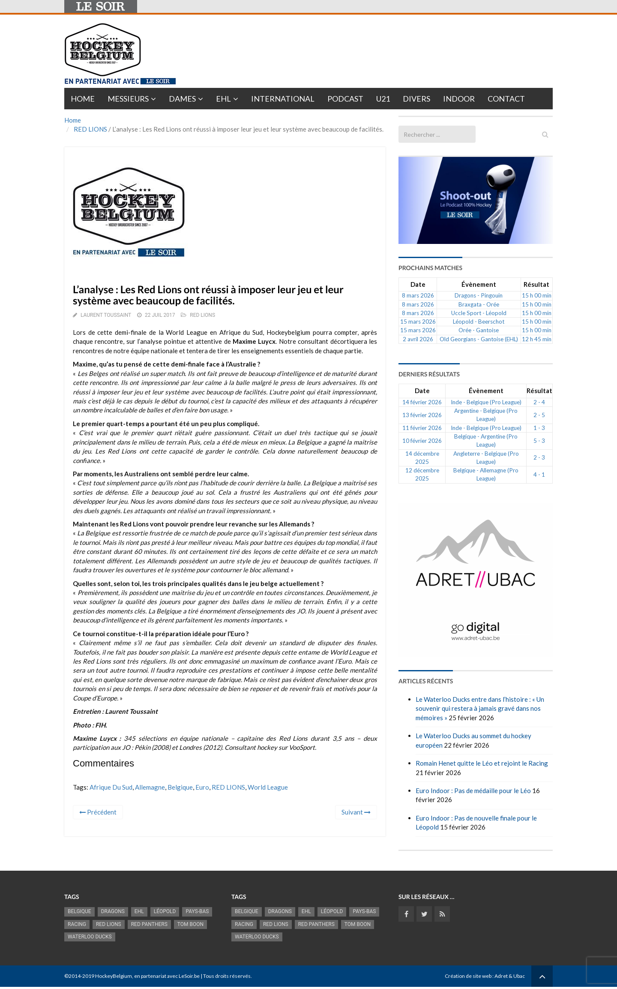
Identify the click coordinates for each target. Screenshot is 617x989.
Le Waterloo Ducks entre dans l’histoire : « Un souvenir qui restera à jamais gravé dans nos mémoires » (480, 708)
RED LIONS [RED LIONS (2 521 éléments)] (108, 924)
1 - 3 (539, 427)
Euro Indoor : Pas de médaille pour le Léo (473, 790)
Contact (506, 98)
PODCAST (345, 98)
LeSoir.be (189, 976)
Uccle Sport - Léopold (478, 313)
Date (417, 284)
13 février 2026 (422, 415)
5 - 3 (539, 440)
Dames (182, 98)
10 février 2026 (422, 440)
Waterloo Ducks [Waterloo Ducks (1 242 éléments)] (90, 937)
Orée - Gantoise (478, 330)
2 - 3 (539, 457)
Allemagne (150, 787)
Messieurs (128, 98)
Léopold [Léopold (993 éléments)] (165, 911)
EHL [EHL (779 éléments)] (139, 911)
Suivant (356, 812)
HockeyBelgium (113, 976)
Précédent (98, 812)
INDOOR (459, 98)
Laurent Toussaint (106, 315)
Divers (416, 98)
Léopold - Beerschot (478, 321)
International (282, 98)
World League (268, 787)
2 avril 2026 (418, 339)
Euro (202, 787)
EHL (223, 98)
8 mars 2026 (418, 295)
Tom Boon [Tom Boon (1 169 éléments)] (190, 924)
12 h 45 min (536, 339)
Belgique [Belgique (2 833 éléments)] (79, 911)
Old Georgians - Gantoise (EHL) (479, 339)
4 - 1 (539, 474)
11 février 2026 (422, 427)
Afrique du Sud (111, 787)
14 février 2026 (422, 402)
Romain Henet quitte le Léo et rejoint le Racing (482, 763)
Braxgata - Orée (478, 304)
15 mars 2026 (418, 321)
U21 (383, 98)
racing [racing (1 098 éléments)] (77, 924)
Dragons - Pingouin (479, 295)
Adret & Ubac (509, 976)
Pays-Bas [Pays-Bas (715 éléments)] (197, 911)
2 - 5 (539, 415)
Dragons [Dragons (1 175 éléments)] (113, 911)
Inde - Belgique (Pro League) (486, 402)
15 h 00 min (536, 295)
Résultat (536, 284)
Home (83, 98)
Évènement (478, 284)
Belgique (180, 787)
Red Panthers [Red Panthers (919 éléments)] (149, 924)
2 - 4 (539, 402)
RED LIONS (90, 129)
